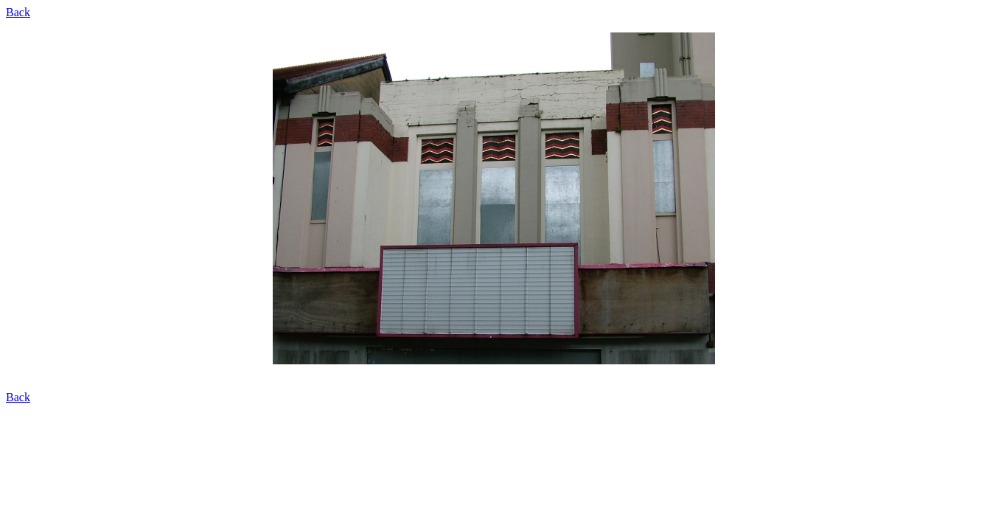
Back (18, 12)
